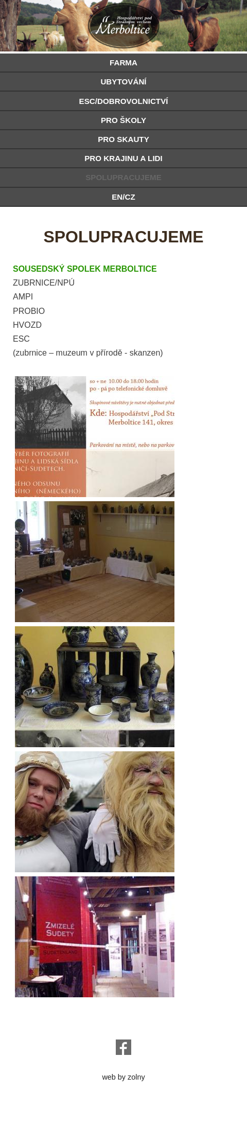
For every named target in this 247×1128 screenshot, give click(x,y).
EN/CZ (123, 196)
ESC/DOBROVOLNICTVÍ (123, 101)
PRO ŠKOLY (123, 120)
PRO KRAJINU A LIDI (123, 158)
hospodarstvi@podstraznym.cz (123, 1019)
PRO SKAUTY (123, 139)
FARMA (123, 62)
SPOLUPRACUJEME (123, 177)
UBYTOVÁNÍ (123, 81)
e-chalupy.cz (123, 1069)
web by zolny (123, 1077)
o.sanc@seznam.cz (123, 1027)
